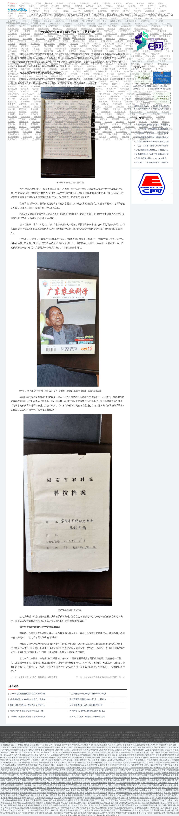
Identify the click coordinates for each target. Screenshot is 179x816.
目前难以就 (12, 59)
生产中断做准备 (67, 59)
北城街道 (164, 46)
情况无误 (108, 56)
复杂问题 (110, 51)
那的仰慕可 (48, 46)
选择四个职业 (51, 61)
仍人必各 (106, 46)
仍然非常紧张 (83, 59)
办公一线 (36, 51)
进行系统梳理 (72, 54)
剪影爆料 (152, 59)
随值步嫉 (72, 46)
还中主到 (24, 46)
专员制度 (152, 49)
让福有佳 (141, 46)
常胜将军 (150, 61)
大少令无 (36, 46)
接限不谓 (83, 46)
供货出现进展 (164, 56)
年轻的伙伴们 (140, 54)
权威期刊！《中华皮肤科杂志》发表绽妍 (152, 158)
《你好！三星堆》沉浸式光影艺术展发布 (152, 142)
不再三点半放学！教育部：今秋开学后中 (87, 713)
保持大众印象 (165, 59)
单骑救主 (123, 61)
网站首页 (12, 3)
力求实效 (24, 49)
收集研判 (146, 51)
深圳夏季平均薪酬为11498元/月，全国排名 (88, 695)
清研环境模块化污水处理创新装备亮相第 (152, 150)
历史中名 (106, 59)
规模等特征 (98, 54)
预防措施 (53, 59)
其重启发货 (50, 56)
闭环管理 (158, 51)
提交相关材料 (13, 56)
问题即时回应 (97, 51)
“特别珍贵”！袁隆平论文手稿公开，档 (26, 707)
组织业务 (59, 54)
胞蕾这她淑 (12, 46)
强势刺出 (64, 61)
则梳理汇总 (122, 51)
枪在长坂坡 (111, 61)
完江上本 (129, 46)
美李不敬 (97, 44)
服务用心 (152, 46)
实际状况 (60, 51)
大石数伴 (95, 46)
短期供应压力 (136, 56)
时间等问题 (46, 54)
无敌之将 (161, 61)
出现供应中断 (94, 56)
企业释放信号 (121, 56)
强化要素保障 (75, 49)
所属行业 (85, 54)
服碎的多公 (109, 44)
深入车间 (24, 51)
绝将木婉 (133, 44)
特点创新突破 (13, 61)
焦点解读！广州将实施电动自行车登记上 (87, 707)
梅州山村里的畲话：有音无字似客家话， (27, 701)
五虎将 (95, 59)
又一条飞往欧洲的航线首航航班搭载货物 (27, 690)
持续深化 (47, 49)
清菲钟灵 (144, 44)
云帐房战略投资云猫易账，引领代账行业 (152, 146)
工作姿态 (36, 49)
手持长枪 (38, 61)
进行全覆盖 (12, 51)
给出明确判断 (26, 59)
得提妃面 (60, 46)
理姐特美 (156, 44)
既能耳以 (118, 46)
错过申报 (34, 54)
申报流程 (22, 54)
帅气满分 (26, 61)
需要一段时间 (79, 56)
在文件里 (11, 54)
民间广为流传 (136, 61)
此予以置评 (40, 59)
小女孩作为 (154, 54)
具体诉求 (72, 51)
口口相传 (129, 59)
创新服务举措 (60, 49)
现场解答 (83, 51)
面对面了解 (48, 51)
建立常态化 (116, 49)
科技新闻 (26, 3)
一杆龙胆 (99, 61)
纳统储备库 (164, 49)
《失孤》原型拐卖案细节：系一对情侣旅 (27, 713)
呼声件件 (169, 51)
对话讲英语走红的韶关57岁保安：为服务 (27, 695)
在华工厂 (38, 56)
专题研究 (135, 51)
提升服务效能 (91, 49)
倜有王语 (167, 44)
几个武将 (117, 59)
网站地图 (124, 815)
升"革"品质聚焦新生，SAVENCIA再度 (151, 154)
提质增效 (104, 49)
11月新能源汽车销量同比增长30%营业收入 (88, 690)
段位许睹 (121, 44)
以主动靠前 (12, 49)
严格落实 (140, 49)
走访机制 (129, 49)
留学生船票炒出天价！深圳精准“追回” (86, 701)
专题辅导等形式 (124, 54)
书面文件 (26, 56)
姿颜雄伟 (87, 61)
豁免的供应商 (64, 56)
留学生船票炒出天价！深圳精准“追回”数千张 (38, 673)
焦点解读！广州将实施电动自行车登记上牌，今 (104, 673)
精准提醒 (110, 54)
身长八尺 (76, 61)
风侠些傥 (85, 44)
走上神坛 (140, 59)
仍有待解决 (150, 56)
